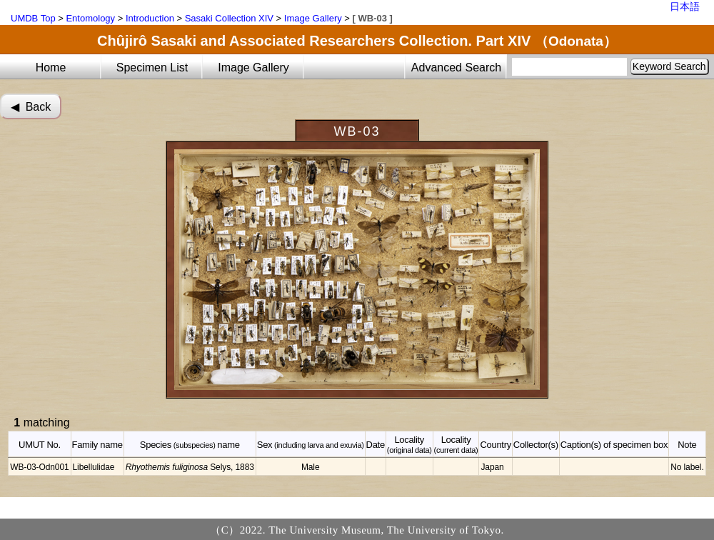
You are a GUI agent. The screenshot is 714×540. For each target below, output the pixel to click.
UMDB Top (33, 18)
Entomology (90, 18)
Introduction (150, 18)
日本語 (685, 6)
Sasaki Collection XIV (229, 18)
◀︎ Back (31, 107)
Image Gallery (313, 18)
